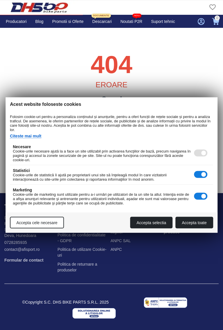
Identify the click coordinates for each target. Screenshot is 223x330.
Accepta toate (194, 222)
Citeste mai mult (25, 136)
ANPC (116, 249)
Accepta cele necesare (36, 222)
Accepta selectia (151, 222)
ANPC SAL (121, 240)
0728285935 (15, 242)
